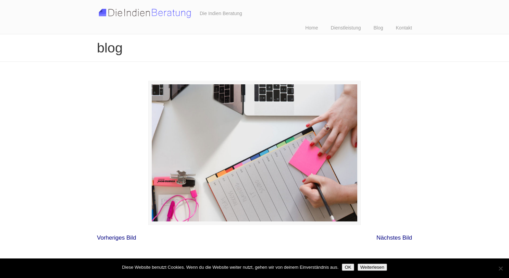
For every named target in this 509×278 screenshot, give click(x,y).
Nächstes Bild (394, 237)
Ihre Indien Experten (145, 11)
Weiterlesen (372, 267)
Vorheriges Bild (116, 237)
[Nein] (500, 268)
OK (348, 267)
